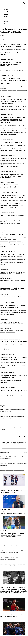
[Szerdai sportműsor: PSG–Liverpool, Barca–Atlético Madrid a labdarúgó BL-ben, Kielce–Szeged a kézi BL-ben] (14, 551)
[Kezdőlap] (3, 3)
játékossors (11, 223)
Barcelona (2, 52)
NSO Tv (22, 205)
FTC (22, 223)
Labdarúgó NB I (4, 229)
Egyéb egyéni (3, 509)
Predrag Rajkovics (7, 365)
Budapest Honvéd (3, 242)
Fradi (10, 347)
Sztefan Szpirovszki (4, 223)
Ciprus (9, 225)
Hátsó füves (6, 21)
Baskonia (2, 128)
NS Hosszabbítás (19, 242)
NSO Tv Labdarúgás (5, 192)
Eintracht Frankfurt (4, 241)
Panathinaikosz (10, 132)
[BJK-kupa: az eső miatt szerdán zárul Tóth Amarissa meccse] (14, 610)
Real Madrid (7, 128)
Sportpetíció (6, 9)
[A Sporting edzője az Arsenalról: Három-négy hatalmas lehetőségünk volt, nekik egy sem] (14, 417)
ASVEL (9, 130)
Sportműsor (6, 14)
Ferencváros (13, 225)
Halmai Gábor (3, 166)
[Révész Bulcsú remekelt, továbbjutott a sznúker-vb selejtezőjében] (14, 546)
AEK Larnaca (17, 223)
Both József (19, 241)
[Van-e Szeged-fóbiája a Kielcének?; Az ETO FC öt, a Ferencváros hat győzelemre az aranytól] (14, 558)
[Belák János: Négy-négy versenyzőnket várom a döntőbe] (14, 507)
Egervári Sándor (23, 244)
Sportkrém (21, 184)
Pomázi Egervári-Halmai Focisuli (6, 184)
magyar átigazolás (22, 312)
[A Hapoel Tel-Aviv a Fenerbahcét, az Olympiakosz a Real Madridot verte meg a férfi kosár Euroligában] (14, 565)
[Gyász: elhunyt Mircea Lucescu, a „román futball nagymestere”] (14, 470)
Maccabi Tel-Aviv (15, 365)
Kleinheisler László (4, 205)
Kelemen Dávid (6, 396)
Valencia (10, 90)
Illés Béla (16, 184)
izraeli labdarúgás (17, 380)
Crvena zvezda (14, 109)
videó (1, 365)
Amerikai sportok (3, 487)
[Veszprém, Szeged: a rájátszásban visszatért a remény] (14, 541)
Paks (19, 396)
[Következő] (16, 402)
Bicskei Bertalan (12, 241)
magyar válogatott (21, 280)
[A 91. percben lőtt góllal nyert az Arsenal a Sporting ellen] (14, 634)
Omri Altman (14, 280)
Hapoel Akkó (3, 380)
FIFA (1, 396)
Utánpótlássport (7, 23)
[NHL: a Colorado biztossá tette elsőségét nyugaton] (14, 485)
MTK (15, 187)
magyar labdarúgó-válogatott (14, 205)
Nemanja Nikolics (10, 380)
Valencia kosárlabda (12, 134)
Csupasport (6, 18)
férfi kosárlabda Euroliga (10, 52)
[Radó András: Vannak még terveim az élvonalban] (14, 423)
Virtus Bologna (3, 132)
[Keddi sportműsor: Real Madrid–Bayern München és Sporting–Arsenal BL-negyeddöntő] (14, 464)
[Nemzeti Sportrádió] (21, 3)
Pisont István (9, 166)
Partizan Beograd (3, 130)
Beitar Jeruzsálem (11, 242)
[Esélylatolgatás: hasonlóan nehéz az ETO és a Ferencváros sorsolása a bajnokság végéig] (14, 410)
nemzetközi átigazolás (21, 225)
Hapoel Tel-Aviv (3, 54)
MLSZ (1, 280)
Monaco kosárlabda (22, 128)
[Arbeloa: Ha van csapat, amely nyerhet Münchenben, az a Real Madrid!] (14, 428)
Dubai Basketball (3, 150)
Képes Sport (6, 16)
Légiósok (2, 530)
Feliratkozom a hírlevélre (14, 446)
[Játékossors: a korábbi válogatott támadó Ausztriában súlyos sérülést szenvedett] (14, 528)
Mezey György (3, 246)
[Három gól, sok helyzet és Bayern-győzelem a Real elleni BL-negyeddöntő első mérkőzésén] (14, 457)
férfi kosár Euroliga (20, 52)
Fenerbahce (2, 70)
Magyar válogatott (4, 171)
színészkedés (2, 367)
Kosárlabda (3, 39)
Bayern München (3, 90)
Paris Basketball (14, 128)
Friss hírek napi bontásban (9, 11)
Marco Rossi (16, 244)
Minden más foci (4, 155)
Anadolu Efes (17, 132)
